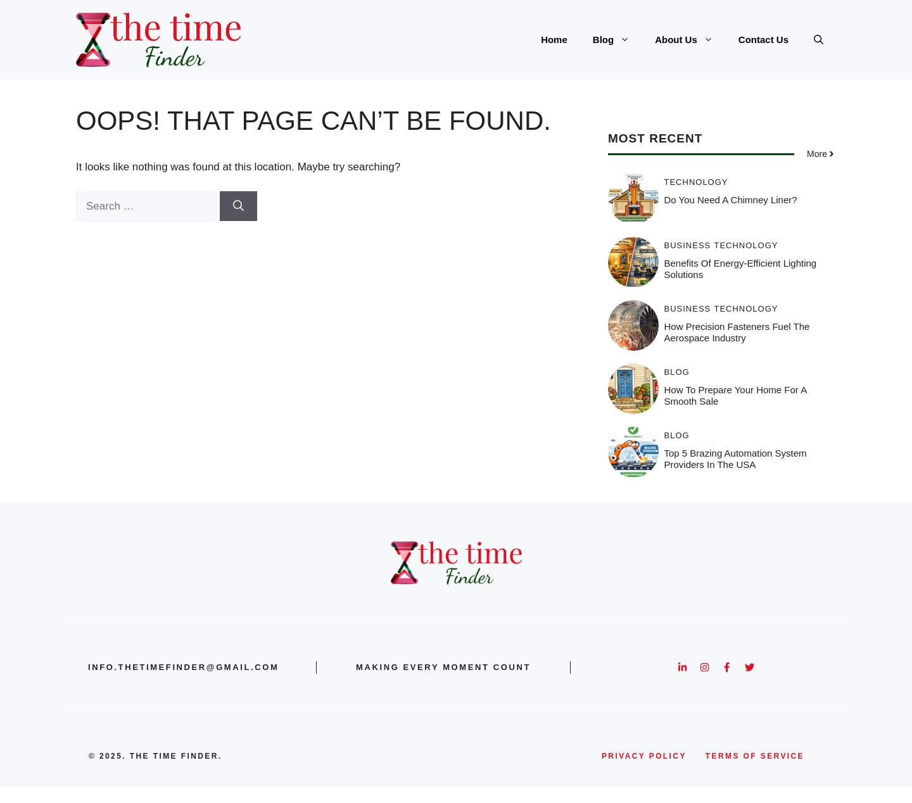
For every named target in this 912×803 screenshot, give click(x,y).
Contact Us (763, 39)
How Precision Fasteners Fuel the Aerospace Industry (737, 332)
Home (554, 39)
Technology (696, 182)
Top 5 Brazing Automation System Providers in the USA (735, 459)
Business (687, 245)
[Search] (238, 206)
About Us (690, 40)
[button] (818, 40)
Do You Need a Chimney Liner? (730, 199)
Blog (617, 40)
